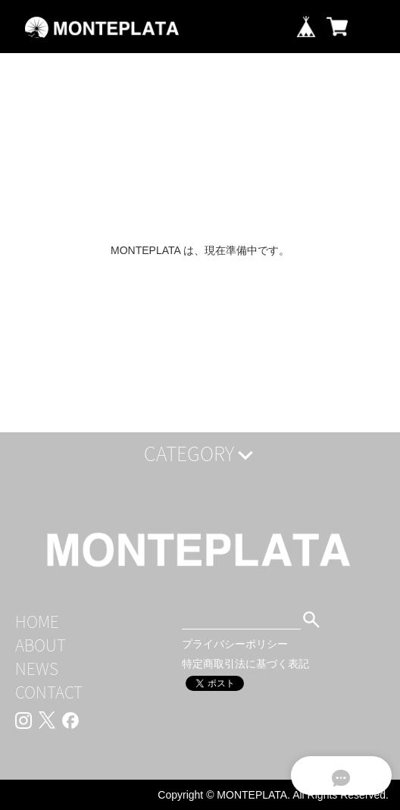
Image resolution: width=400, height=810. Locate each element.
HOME (37, 621)
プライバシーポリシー (235, 644)
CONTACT (49, 692)
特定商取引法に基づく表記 (245, 664)
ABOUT (40, 645)
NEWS (36, 668)
